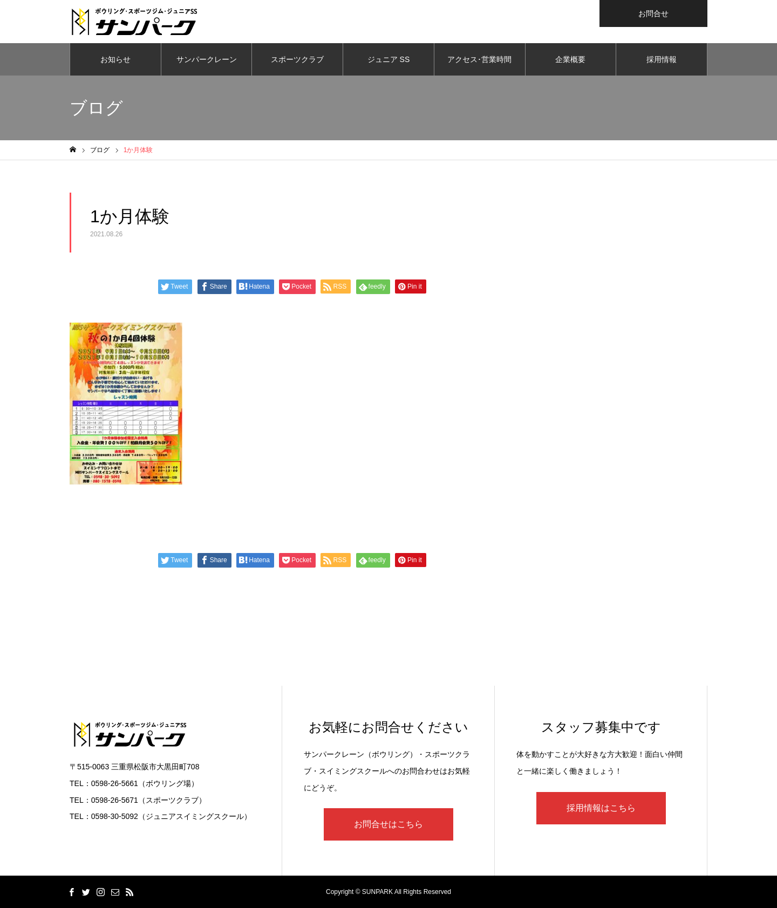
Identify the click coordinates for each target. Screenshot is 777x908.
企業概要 (570, 59)
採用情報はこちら (601, 808)
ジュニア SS (388, 59)
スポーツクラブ (297, 59)
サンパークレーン (206, 59)
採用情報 (661, 59)
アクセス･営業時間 (479, 59)
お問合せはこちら (388, 824)
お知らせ (115, 59)
